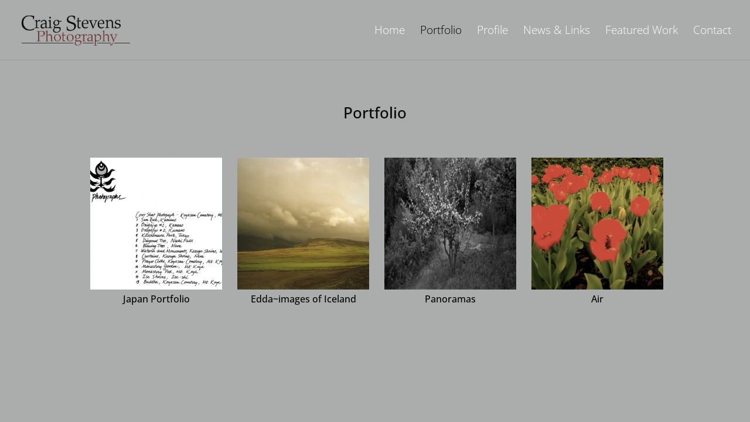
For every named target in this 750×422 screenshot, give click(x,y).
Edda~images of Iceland (303, 298)
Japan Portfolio (156, 298)
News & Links (556, 32)
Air (597, 298)
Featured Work (641, 32)
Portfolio (441, 32)
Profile (492, 32)
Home (389, 32)
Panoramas (450, 298)
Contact (712, 32)
